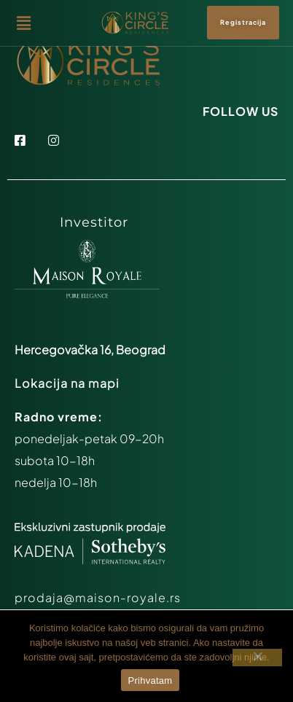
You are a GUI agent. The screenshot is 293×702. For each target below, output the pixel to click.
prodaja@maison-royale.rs (98, 597)
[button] (56, 22)
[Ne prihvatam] (257, 657)
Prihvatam (150, 680)
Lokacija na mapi (67, 383)
